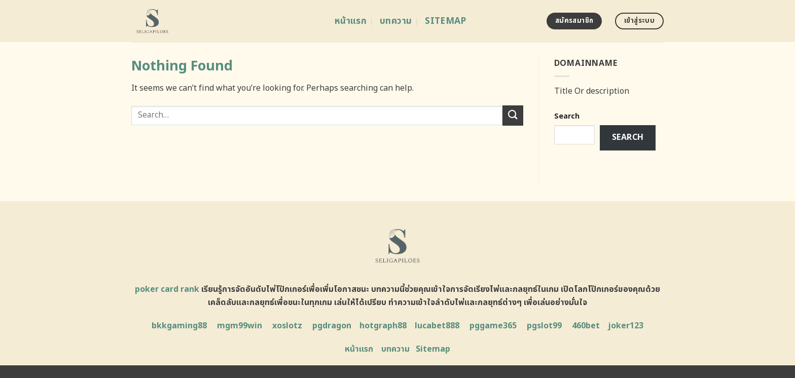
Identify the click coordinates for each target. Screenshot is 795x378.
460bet (586, 326)
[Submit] (512, 115)
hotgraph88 (383, 326)
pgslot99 (544, 326)
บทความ (396, 21)
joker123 (625, 326)
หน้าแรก (351, 21)
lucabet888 (437, 326)
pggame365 (493, 326)
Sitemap (445, 21)
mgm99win (239, 326)
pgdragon (331, 326)
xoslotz (287, 326)
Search (567, 116)
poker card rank (167, 289)
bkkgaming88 (179, 326)
